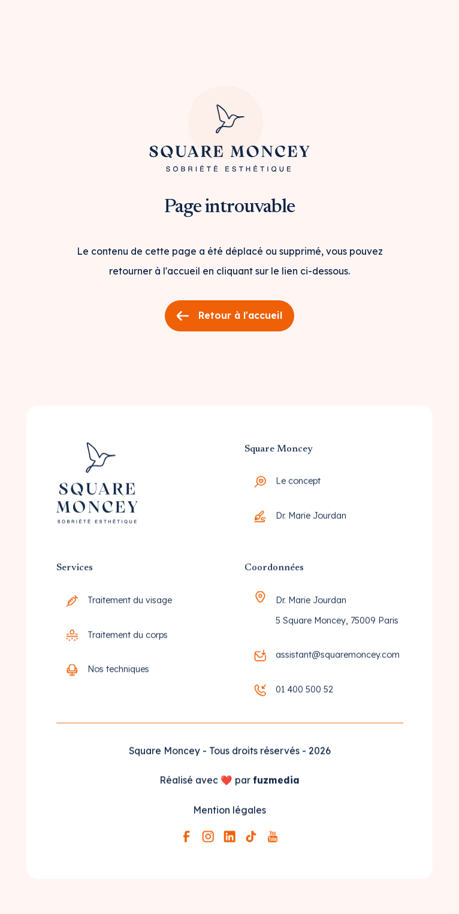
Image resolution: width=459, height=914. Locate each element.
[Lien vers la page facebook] (186, 840)
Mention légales (229, 813)
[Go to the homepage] (96, 490)
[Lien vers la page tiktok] (251, 840)
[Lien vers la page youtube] (273, 840)
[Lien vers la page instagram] (208, 840)
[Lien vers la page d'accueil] (229, 122)
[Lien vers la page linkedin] (229, 840)
